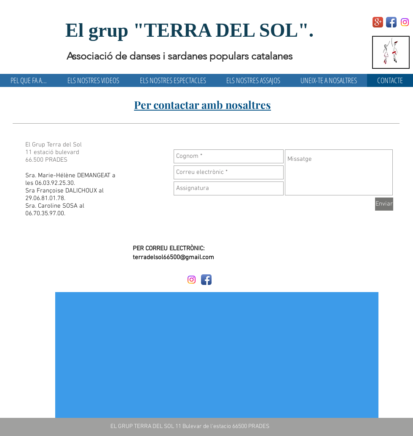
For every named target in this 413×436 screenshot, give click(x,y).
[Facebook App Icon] (391, 22)
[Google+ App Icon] (378, 22)
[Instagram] (405, 22)
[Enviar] (384, 204)
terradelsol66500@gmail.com (173, 257)
